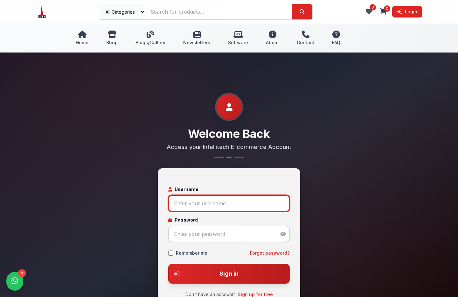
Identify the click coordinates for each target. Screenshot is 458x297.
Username (183, 189)
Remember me (191, 253)
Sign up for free (255, 294)
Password (183, 220)
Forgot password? (270, 253)
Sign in (204, 273)
